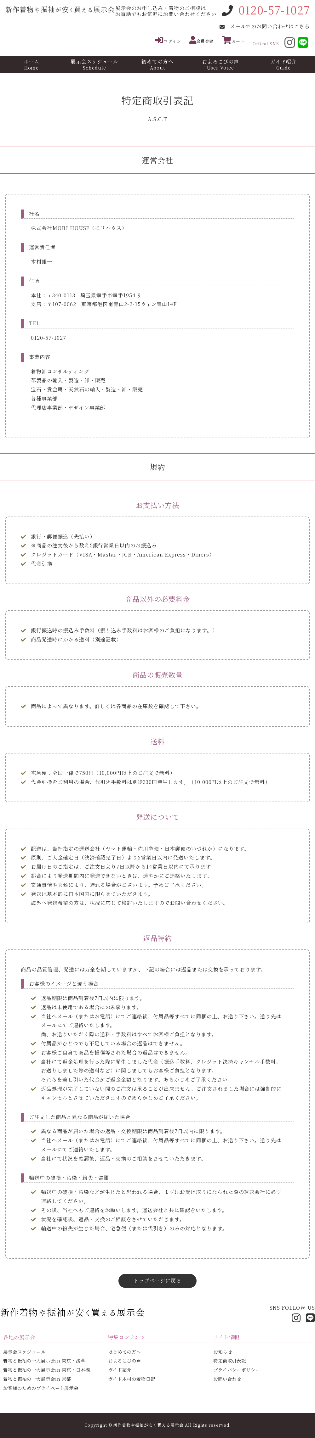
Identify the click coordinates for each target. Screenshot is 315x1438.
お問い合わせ (227, 1378)
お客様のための (40, 1388)
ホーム (31, 64)
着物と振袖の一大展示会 (44, 1360)
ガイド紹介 (283, 64)
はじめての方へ (124, 1351)
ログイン (168, 40)
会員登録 (201, 40)
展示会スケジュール (94, 64)
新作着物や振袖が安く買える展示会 (148, 1425)
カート (233, 40)
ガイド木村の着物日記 (131, 1378)
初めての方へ (157, 64)
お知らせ (222, 1351)
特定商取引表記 (229, 1360)
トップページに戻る (157, 1280)
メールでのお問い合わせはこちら (270, 26)
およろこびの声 (220, 64)
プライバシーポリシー (237, 1369)
